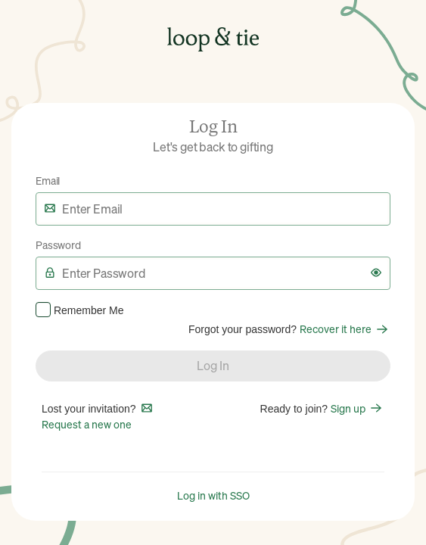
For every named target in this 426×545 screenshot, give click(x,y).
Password (58, 244)
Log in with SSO (213, 495)
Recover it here (345, 328)
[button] (376, 272)
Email (48, 180)
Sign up (357, 408)
